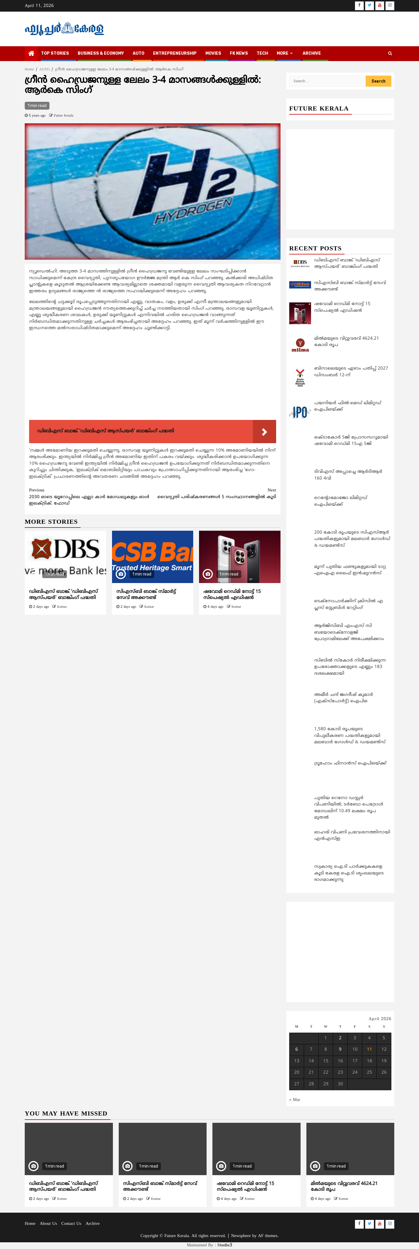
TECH (262, 53)
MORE (282, 53)
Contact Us (71, 1224)
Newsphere (241, 1236)
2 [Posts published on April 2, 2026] (340, 1038)
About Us (48, 1224)
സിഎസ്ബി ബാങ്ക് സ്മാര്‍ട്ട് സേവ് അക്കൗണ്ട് (146, 595)
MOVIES (213, 53)
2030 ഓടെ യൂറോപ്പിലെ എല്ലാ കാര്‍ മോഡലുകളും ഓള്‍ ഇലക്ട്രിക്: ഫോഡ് (91, 496)
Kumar (62, 607)
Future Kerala (63, 116)
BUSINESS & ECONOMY (101, 53)
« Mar (294, 1100)
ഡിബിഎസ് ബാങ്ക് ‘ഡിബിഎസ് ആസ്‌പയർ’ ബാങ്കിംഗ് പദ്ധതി (63, 595)
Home (30, 1224)
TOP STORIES (55, 53)
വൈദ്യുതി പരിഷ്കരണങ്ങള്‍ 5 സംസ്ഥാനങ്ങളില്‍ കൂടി (214, 493)
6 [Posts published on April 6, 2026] (296, 1049)
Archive (312, 53)
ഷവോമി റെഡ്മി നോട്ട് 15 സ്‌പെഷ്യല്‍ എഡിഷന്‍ (232, 595)
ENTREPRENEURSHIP (175, 53)
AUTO (138, 53)
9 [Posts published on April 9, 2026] (340, 1049)
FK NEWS (239, 53)
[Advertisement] (152, 377)
